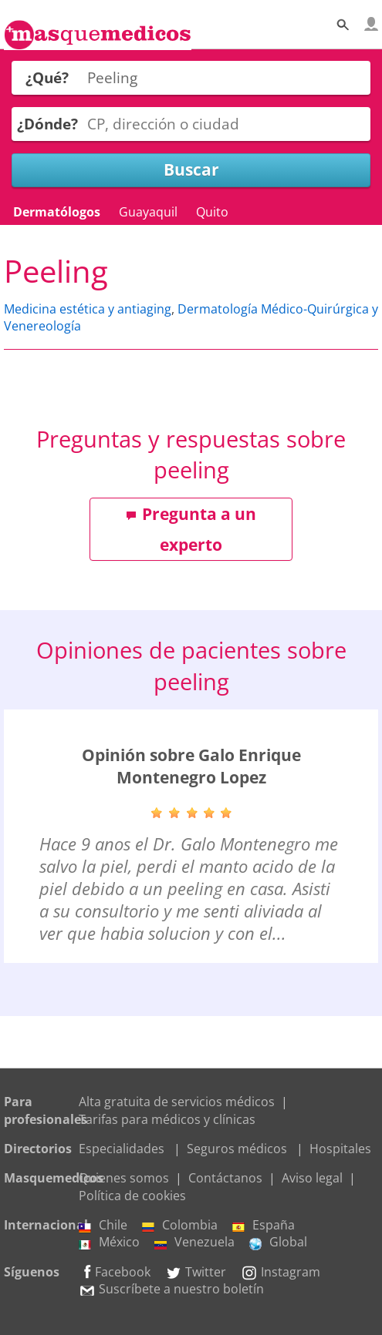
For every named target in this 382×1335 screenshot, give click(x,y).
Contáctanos (225, 1177)
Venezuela (194, 1241)
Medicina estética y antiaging (87, 308)
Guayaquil (148, 211)
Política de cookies (132, 1195)
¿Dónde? (47, 123)
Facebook (114, 1271)
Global (278, 1241)
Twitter (195, 1271)
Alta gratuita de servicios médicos (177, 1101)
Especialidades (121, 1148)
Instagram (280, 1271)
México (109, 1241)
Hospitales (340, 1148)
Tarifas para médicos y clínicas (167, 1119)
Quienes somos (124, 1177)
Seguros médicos (237, 1148)
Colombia (180, 1224)
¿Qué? (47, 77)
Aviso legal (312, 1177)
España (263, 1224)
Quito (212, 211)
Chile (103, 1224)
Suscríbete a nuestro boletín (171, 1288)
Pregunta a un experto (191, 529)
